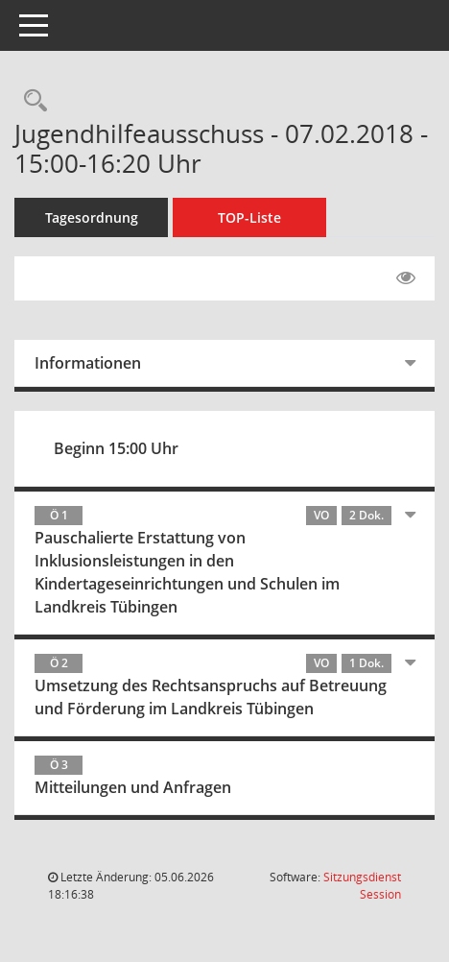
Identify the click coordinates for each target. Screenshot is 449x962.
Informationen (88, 362)
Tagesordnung (91, 217)
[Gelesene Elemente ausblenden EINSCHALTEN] (406, 278)
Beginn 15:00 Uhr (116, 448)
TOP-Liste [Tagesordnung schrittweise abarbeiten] (249, 217)
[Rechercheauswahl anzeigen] (30, 101)
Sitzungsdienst (362, 885)
